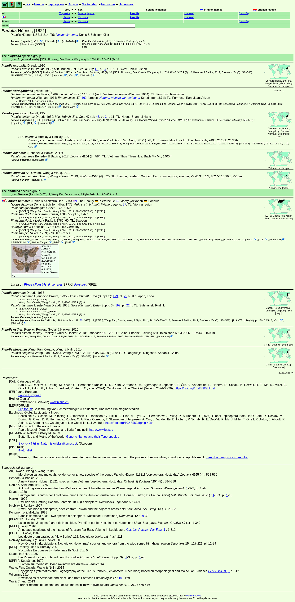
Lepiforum (25, 409)
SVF (68, 242)
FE (130, 44)
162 (84, 97)
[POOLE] (40, 44)
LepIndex (26, 41)
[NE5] (108, 41)
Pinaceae (80, 284)
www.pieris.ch (59, 402)
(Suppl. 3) (89, 296)
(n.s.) (73, 94)
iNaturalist (50, 41)
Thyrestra (64, 13)
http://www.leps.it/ (101, 429)
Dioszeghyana (86, 13)
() (189, 13)
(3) (106, 59)
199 (115, 296)
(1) (73, 69)
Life (27, 4)
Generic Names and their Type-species (92, 436)
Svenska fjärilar (28, 443)
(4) (91, 176)
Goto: (68, 25)
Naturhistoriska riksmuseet (59, 443)
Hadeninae (126, 4)
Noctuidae (108, 4)
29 (142, 516)
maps (286, 86)
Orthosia (83, 17)
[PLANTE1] (140, 44)
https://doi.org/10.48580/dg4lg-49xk (129, 422)
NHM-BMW (69, 41)
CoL (36, 41)
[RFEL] (123, 44)
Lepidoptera (56, 4)
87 (124, 204)
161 (121, 578)
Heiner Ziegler (39, 242)
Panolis (134, 13)
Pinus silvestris (35, 284)
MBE (56, 242)
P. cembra (55, 284)
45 (96, 69)
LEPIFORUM (18, 242)
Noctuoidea (89, 4)
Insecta (39, 4)
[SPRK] (35, 239)
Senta (66, 17)
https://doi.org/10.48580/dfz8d (194, 388)
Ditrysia (73, 4)
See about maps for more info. (227, 457)
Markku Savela (193, 595)
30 (81, 320)
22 (125, 296)
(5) (231, 72)
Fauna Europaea (29, 395)
